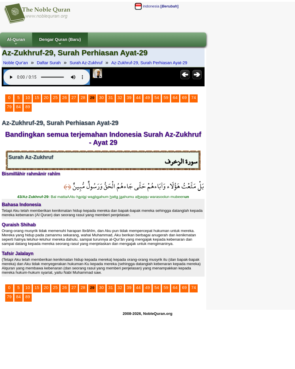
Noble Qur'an (15, 62)
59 (166, 97)
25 (55, 97)
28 (83, 97)
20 (46, 97)
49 (147, 97)
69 (184, 97)
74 (193, 97)
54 (156, 97)
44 (138, 97)
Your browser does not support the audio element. (46, 77)
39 (129, 97)
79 (9, 106)
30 (101, 97)
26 (64, 97)
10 (27, 97)
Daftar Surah (49, 62)
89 (27, 106)
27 (73, 97)
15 (37, 97)
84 (18, 106)
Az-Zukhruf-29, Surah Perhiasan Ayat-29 (149, 62)
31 (110, 97)
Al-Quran (16, 42)
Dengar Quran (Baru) (60, 42)
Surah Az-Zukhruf (86, 62)
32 (120, 97)
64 (175, 97)
